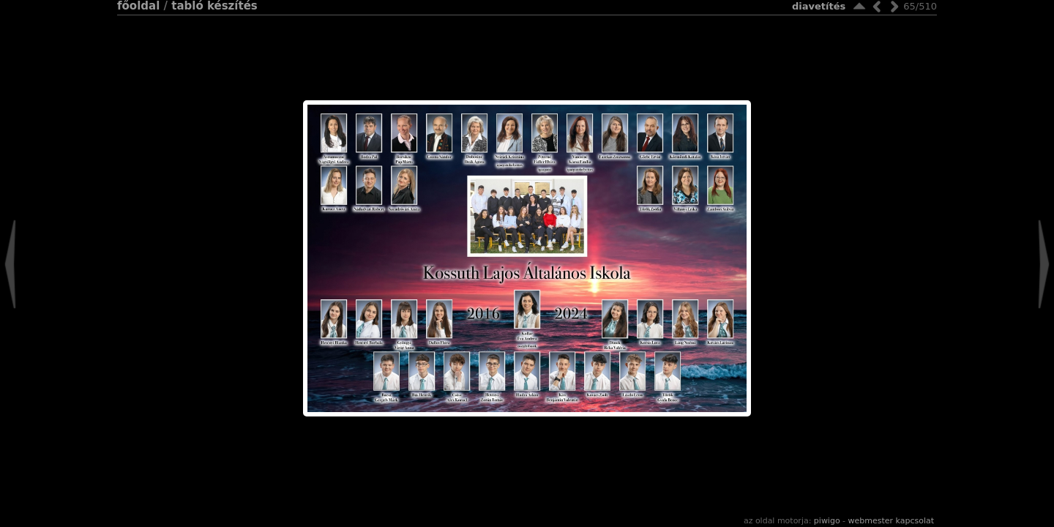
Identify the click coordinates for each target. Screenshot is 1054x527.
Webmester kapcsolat (891, 521)
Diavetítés (818, 6)
